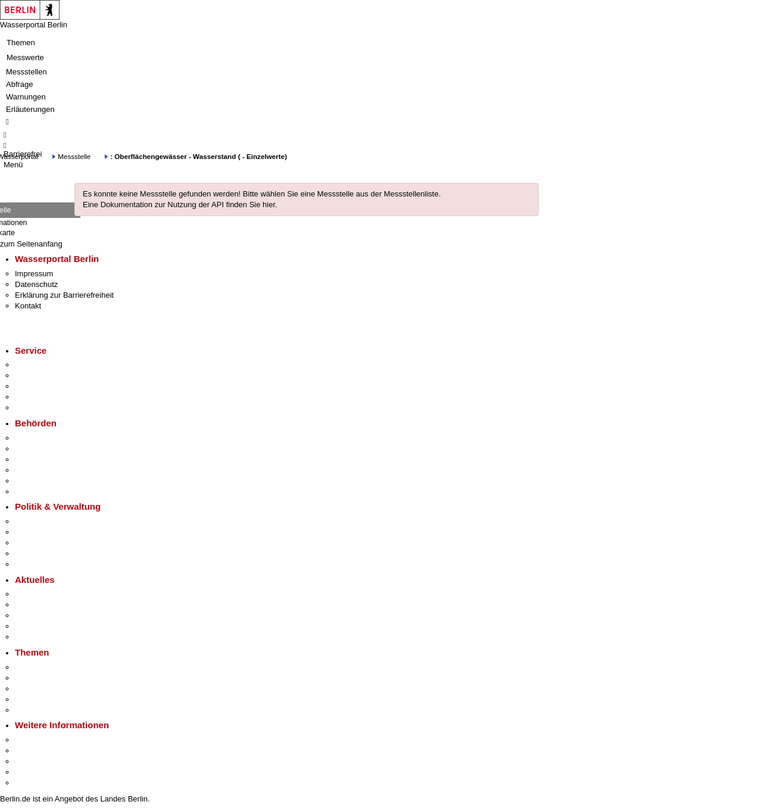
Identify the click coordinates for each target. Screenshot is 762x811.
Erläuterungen (30, 109)
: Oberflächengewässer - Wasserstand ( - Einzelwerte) (198, 156)
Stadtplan (31, 782)
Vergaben (31, 564)
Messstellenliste (411, 193)
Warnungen (26, 96)
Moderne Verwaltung (50, 688)
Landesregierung (44, 521)
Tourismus (32, 750)
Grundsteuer (36, 710)
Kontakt (28, 305)
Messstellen (26, 71)
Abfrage (19, 84)
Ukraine (28, 626)
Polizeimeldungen (45, 604)
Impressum (34, 273)
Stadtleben (33, 772)
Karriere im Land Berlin (54, 532)
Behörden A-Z (39, 437)
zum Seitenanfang (31, 243)
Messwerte (25, 57)
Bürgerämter (36, 470)
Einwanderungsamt (48, 491)
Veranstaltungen (43, 615)
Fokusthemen (38, 667)
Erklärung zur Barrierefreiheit (64, 295)
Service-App (36, 364)
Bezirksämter (37, 459)
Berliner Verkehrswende (56, 677)
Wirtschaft (32, 761)
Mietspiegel (34, 699)
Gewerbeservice (43, 407)
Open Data (33, 553)
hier (269, 204)
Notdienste (33, 396)
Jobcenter (32, 480)
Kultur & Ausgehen (47, 739)
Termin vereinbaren (48, 375)
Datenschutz (36, 284)
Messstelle (74, 156)
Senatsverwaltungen (50, 448)
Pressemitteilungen (48, 593)
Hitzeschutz (35, 636)
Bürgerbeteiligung (45, 542)
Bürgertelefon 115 (45, 386)
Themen (21, 42)
